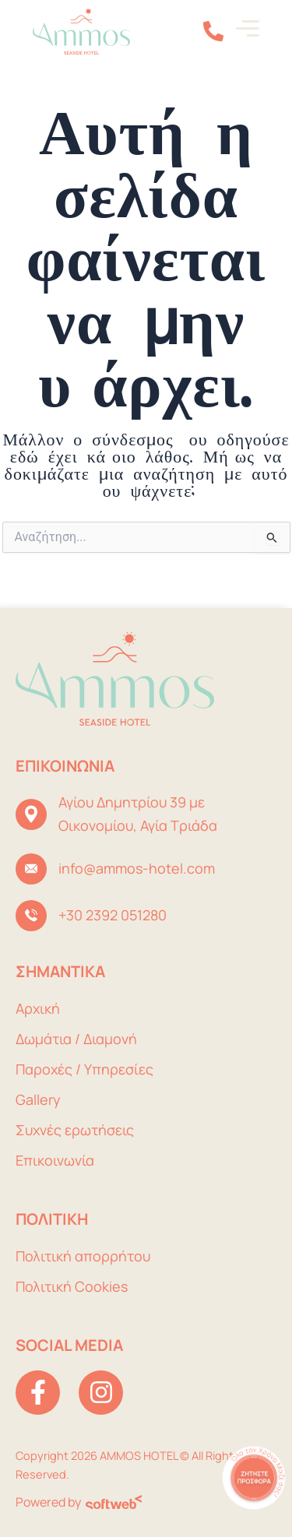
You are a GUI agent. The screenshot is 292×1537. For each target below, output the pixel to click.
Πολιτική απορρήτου (83, 1256)
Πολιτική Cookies (72, 1286)
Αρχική (38, 1008)
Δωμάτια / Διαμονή (76, 1038)
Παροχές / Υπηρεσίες (84, 1069)
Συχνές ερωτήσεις (75, 1129)
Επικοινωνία (55, 1160)
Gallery (38, 1099)
